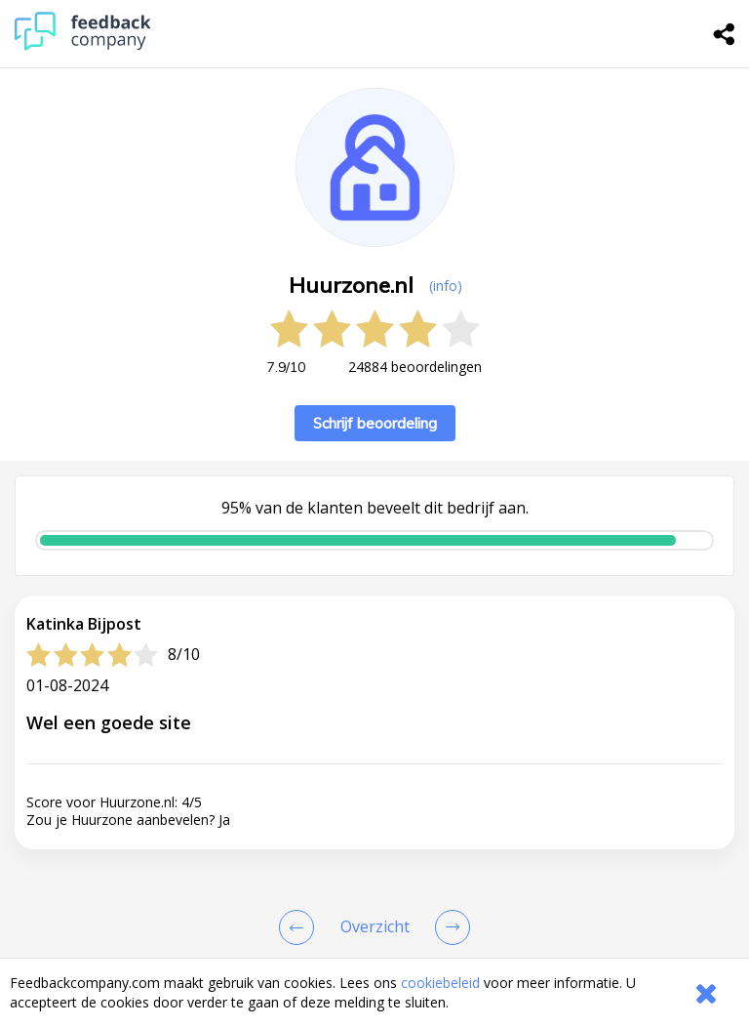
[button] (374, 899)
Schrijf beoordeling (375, 423)
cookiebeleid (440, 982)
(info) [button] (445, 285)
